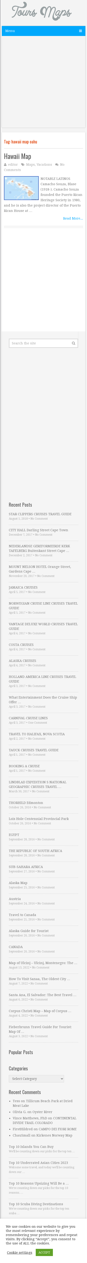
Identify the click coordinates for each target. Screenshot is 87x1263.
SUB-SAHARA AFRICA (26, 867)
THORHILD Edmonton (26, 803)
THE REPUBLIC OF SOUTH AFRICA (35, 851)
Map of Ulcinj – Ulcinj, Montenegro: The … (43, 963)
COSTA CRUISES (21, 645)
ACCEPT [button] (44, 1252)
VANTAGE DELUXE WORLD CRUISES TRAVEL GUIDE (43, 626)
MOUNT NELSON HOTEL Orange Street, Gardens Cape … (40, 569)
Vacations (44, 164)
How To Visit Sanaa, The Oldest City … (39, 979)
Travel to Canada (22, 915)
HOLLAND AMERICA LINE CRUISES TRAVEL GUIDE (42, 679)
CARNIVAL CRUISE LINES (28, 718)
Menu (10, 31)
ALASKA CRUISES (22, 661)
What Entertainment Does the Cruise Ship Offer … (43, 700)
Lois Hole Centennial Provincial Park (39, 819)
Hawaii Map (17, 156)
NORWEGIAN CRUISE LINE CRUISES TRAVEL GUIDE (43, 606)
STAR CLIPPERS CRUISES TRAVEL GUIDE (40, 514)
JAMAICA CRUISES (23, 587)
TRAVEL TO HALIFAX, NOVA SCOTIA (37, 734)
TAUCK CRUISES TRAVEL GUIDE (33, 750)
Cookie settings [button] (19, 1252)
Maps (30, 164)
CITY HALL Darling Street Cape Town (38, 530)
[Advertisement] (43, 84)
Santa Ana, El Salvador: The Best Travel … (43, 995)
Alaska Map (18, 883)
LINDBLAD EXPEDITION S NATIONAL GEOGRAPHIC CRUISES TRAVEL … (37, 784)
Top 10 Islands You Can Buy (31, 1147)
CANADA (16, 947)
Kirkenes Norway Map (54, 1135)
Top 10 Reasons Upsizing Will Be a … (39, 1183)
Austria (15, 899)
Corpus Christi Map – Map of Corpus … (40, 1011)
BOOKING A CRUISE (24, 766)
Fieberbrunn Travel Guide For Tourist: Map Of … (40, 1029)
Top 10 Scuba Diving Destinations (36, 1204)
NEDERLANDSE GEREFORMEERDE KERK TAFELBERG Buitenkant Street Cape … (39, 548)
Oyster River (42, 1112)
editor (13, 164)
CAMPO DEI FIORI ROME (58, 1129)
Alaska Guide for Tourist (28, 931)
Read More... (73, 218)
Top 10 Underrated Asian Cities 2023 (38, 1163)
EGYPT (14, 835)
